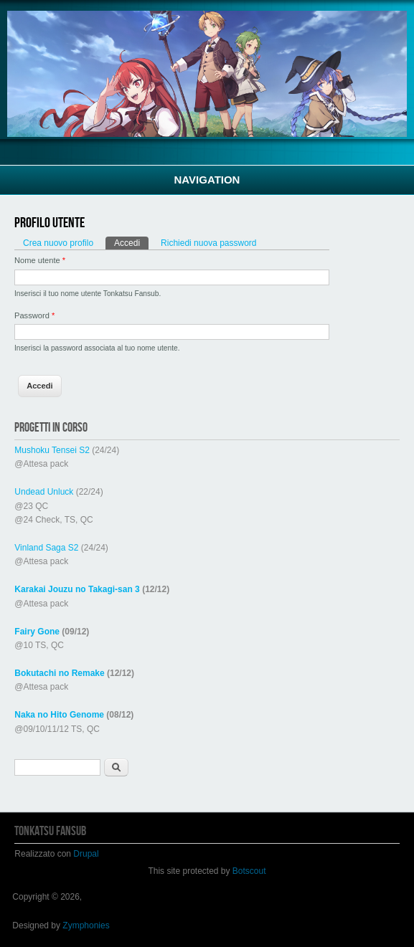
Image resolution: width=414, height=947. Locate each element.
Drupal (85, 854)
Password (34, 315)
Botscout (249, 871)
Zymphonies (85, 925)
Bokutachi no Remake (59, 673)
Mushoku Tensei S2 (52, 450)
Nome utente (39, 260)
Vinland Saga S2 (46, 548)
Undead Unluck (43, 492)
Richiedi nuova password (208, 243)
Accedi (131, 242)
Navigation (207, 179)
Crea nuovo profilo (58, 243)
